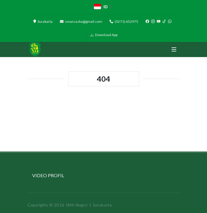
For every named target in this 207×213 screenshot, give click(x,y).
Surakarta (43, 21)
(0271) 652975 (124, 21)
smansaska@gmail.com (81, 21)
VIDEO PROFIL (48, 175)
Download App (104, 35)
